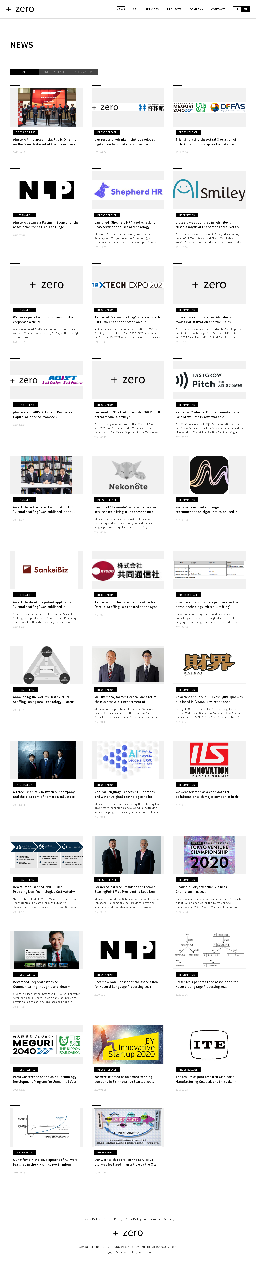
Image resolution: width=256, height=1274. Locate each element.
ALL (24, 72)
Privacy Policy (91, 1221)
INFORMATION (83, 72)
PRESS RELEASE (54, 72)
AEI (135, 9)
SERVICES (152, 9)
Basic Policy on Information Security (149, 1221)
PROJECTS (174, 9)
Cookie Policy (113, 1221)
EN (245, 9)
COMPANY (196, 9)
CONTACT (218, 9)
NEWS (121, 9)
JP (237, 9)
